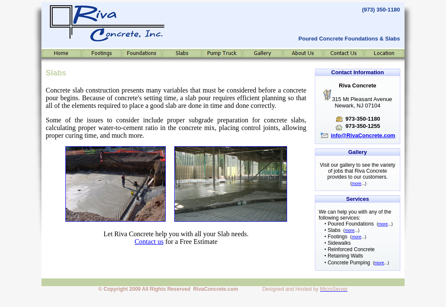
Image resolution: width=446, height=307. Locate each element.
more (356, 183)
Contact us (149, 241)
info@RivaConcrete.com (363, 135)
